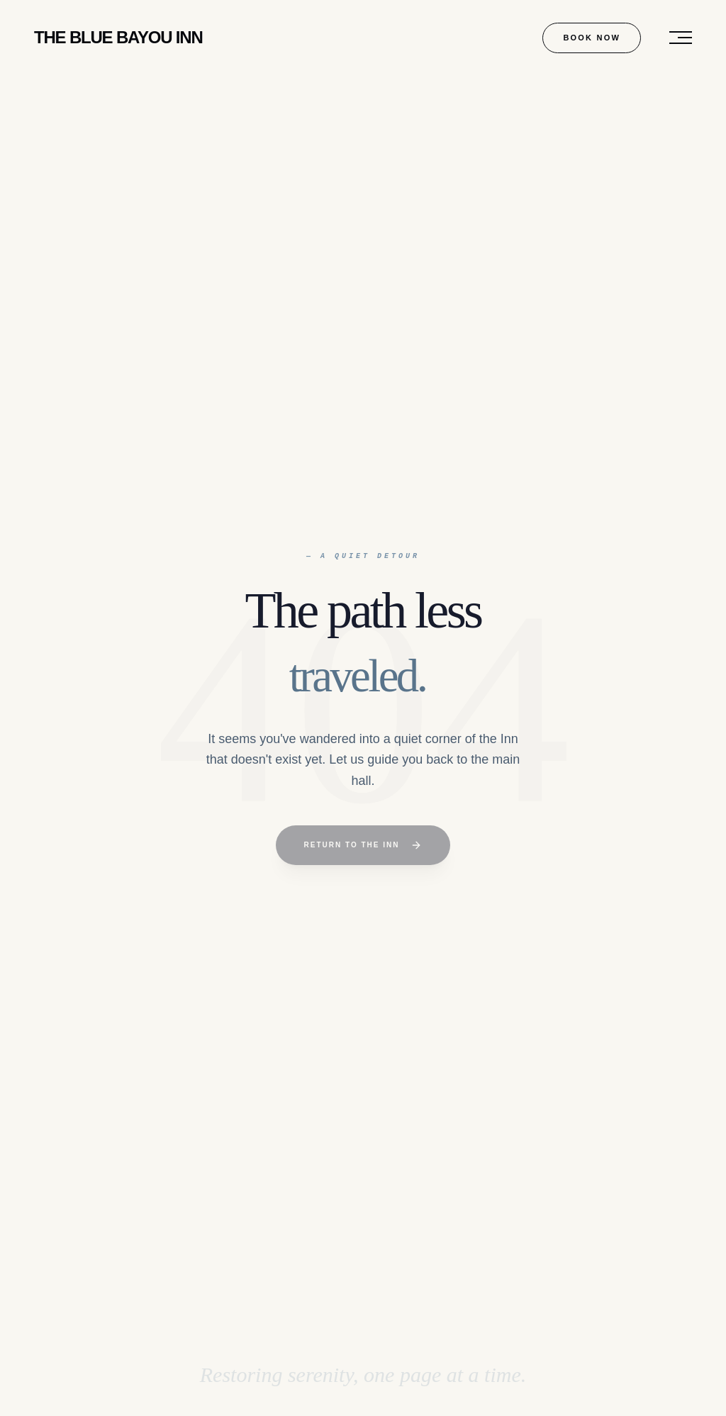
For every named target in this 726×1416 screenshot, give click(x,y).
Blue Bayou (118, 37)
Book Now (591, 37)
